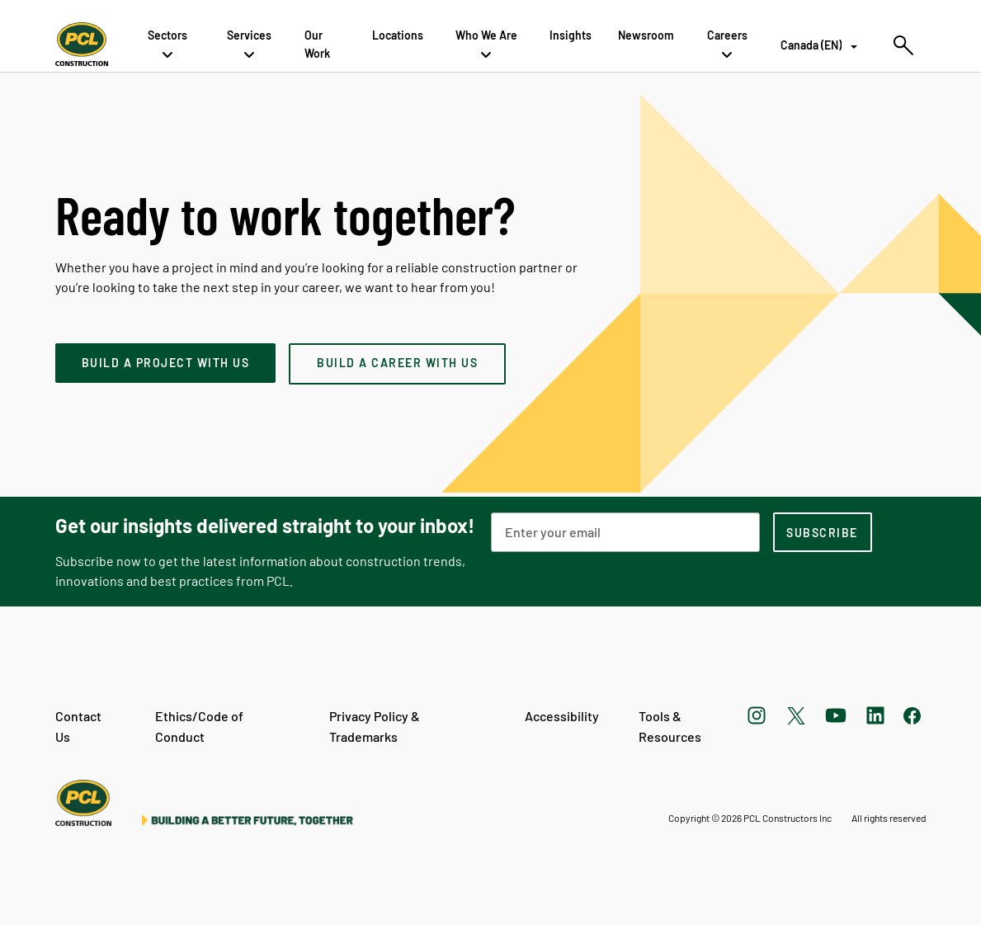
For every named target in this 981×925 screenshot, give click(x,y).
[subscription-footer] (822, 532)
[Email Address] (625, 532)
